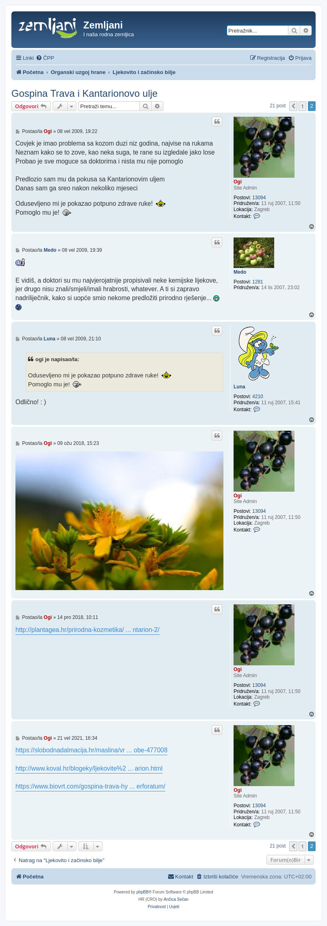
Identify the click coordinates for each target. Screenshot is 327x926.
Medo (240, 272)
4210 (257, 396)
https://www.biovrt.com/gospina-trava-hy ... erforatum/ (90, 786)
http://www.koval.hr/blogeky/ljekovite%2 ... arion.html (88, 768)
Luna (239, 387)
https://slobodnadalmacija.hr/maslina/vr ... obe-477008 (91, 750)
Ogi (238, 182)
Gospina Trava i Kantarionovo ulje (84, 93)
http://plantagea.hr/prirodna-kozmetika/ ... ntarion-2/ (87, 629)
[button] (293, 106)
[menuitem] (45, 58)
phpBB (142, 892)
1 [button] (302, 106)
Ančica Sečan (176, 899)
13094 (259, 197)
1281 (257, 282)
